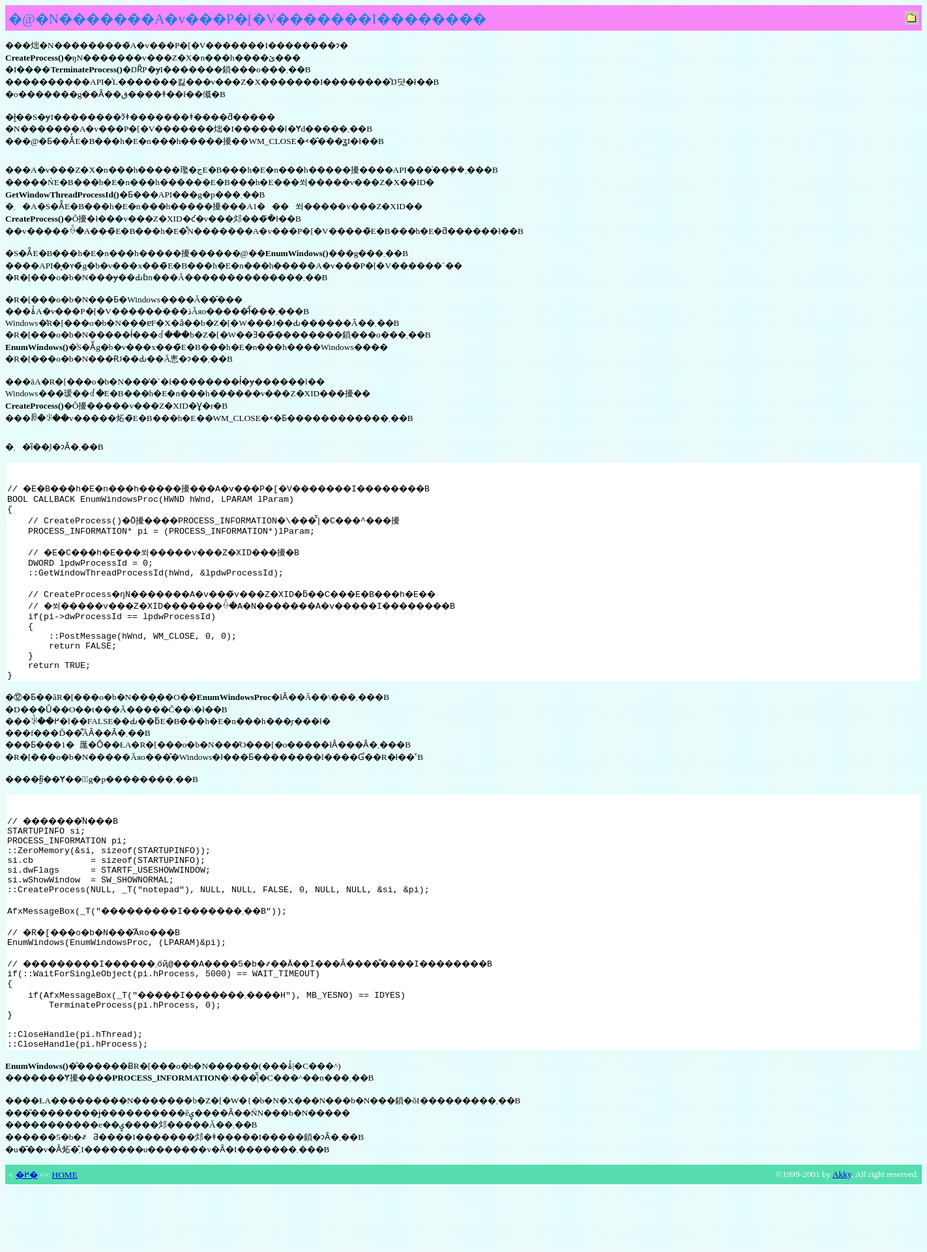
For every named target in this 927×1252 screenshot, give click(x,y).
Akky (841, 1237)
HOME (65, 1237)
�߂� (27, 1237)
